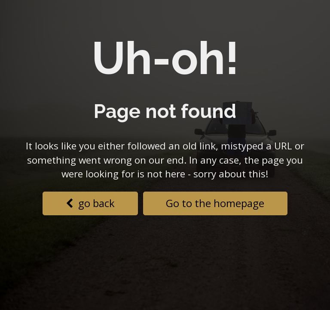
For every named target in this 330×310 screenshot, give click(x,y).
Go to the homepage (215, 203)
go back (90, 203)
